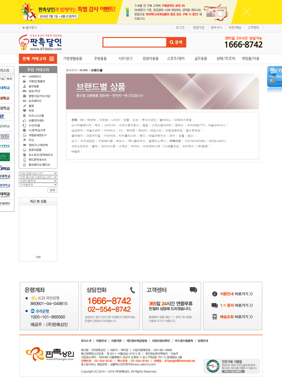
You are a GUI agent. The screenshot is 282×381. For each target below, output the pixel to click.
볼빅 (95, 146)
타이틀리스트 (128, 135)
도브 (136, 120)
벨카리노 (166, 120)
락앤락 (91, 120)
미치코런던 (88, 141)
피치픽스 (188, 146)
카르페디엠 (105, 141)
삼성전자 (77, 130)
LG (121, 130)
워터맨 (131, 130)
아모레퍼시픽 (152, 146)
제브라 (143, 130)
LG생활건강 (172, 146)
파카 (172, 135)
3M (82, 120)
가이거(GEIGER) (195, 141)
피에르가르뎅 (183, 120)
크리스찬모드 (80, 146)
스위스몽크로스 (129, 125)
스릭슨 (123, 146)
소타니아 (110, 125)
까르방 (104, 120)
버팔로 (76, 151)
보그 (74, 141)
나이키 (116, 120)
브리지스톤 (108, 146)
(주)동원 (202, 146)
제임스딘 (156, 130)
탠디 (143, 135)
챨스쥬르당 (193, 130)
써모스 (120, 141)
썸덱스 (179, 125)
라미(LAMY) (217, 141)
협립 (146, 125)
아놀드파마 (93, 130)
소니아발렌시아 (81, 125)
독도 (98, 125)
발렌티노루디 (158, 141)
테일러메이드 (158, 135)
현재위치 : (73, 70)
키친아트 (110, 135)
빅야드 (135, 146)
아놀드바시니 (217, 125)
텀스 (191, 135)
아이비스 (110, 130)
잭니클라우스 (137, 141)
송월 (182, 135)
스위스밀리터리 (162, 125)
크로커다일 (93, 135)
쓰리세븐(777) (196, 125)
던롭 (126, 120)
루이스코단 (149, 120)
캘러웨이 (77, 135)
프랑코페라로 (174, 130)
